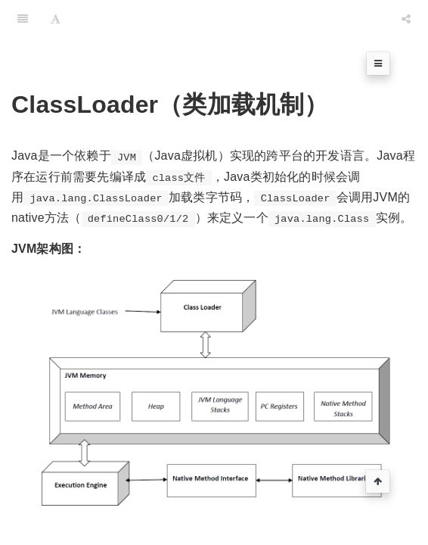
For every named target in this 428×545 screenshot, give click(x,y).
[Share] (406, 19)
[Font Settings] (55, 19)
